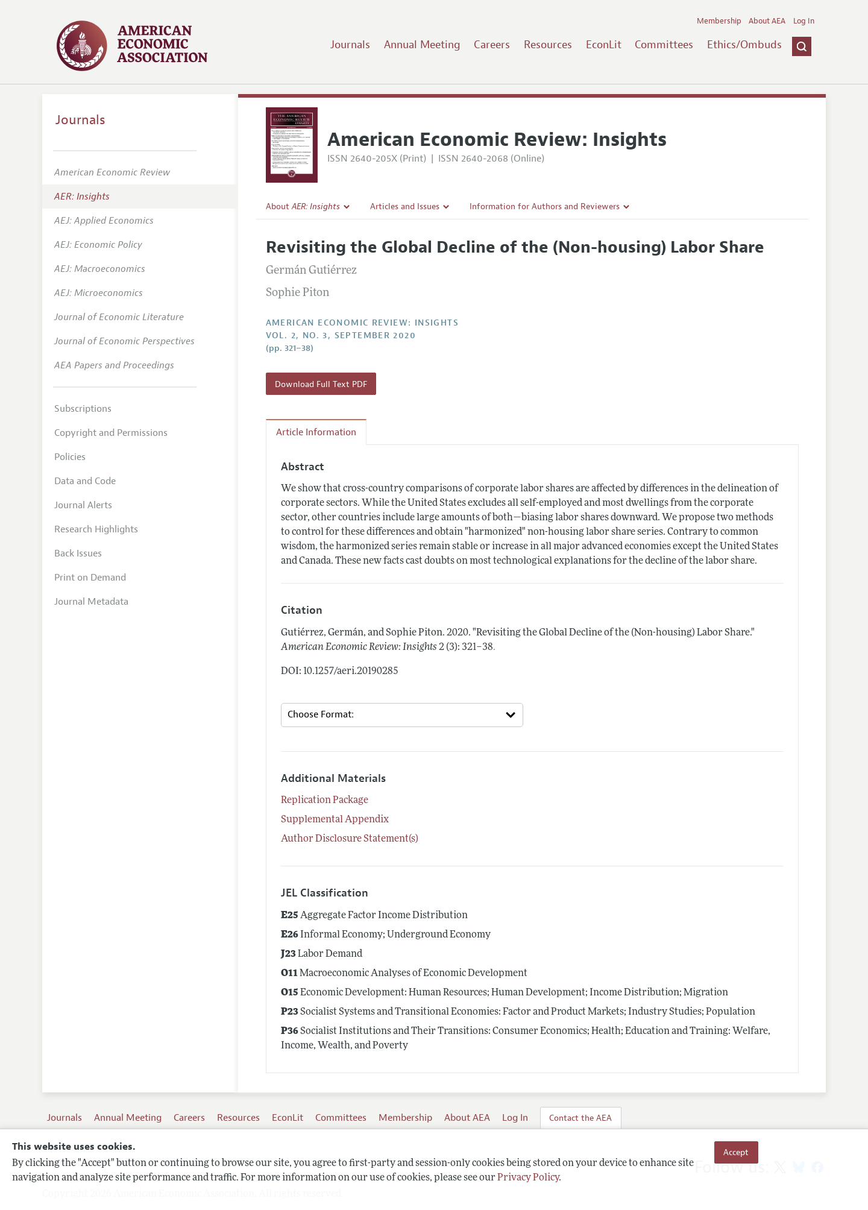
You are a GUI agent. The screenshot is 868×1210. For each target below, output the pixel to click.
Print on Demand (90, 578)
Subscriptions (83, 409)
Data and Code (85, 481)
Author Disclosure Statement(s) (349, 839)
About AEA (767, 21)
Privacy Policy (528, 1178)
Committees (664, 44)
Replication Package (324, 800)
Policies (70, 457)
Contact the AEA (580, 1117)
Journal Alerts (83, 505)
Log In (803, 21)
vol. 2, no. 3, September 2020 (341, 335)
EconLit (603, 44)
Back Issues (78, 553)
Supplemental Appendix (335, 820)
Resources (548, 44)
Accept (736, 1152)
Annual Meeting (422, 44)
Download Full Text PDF (321, 384)
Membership (719, 21)
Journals (350, 44)
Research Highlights (96, 529)
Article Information (316, 432)
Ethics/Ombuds (744, 44)
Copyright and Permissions (111, 433)
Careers (492, 44)
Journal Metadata (91, 602)
